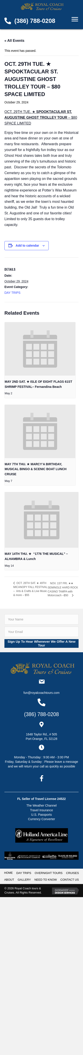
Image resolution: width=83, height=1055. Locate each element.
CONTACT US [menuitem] (69, 879)
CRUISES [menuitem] (72, 873)
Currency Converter (41, 819)
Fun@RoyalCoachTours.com (41, 693)
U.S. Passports (41, 814)
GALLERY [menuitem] (24, 879)
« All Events (14, 40)
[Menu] (75, 19)
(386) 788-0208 (34, 21)
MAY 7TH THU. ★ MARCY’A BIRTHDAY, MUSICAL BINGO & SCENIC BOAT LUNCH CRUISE (35, 469)
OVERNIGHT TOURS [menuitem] (49, 873)
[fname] (41, 619)
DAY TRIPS (12, 292)
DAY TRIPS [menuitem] (23, 873)
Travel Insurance (41, 810)
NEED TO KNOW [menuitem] (45, 879)
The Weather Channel (41, 805)
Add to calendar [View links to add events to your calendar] (27, 245)
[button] (41, 643)
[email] (41, 632)
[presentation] (40, 349)
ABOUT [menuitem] (9, 879)
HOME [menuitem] (8, 872)
